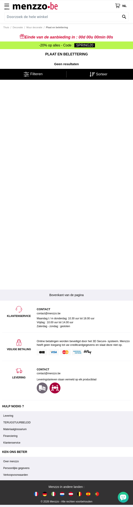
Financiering (10, 435)
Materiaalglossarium (15, 429)
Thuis (6, 27)
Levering (8, 415)
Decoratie (18, 27)
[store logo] (63, 5)
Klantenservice (11, 442)
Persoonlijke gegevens (16, 468)
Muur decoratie (34, 27)
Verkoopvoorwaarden (15, 474)
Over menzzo (11, 461)
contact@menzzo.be (49, 373)
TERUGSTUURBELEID (17, 422)
